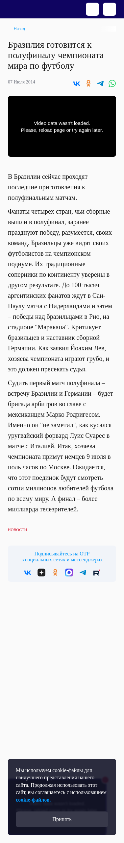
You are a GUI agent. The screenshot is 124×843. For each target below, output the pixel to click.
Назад (19, 28)
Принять (61, 819)
